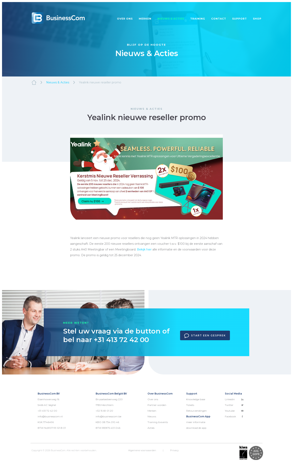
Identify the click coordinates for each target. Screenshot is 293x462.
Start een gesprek (205, 335)
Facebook (234, 416)
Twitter (234, 405)
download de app (196, 427)
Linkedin (234, 399)
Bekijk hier (144, 249)
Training (197, 18)
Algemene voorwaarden (142, 450)
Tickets (190, 405)
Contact (218, 18)
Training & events (158, 422)
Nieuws (152, 416)
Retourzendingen (196, 410)
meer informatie (195, 422)
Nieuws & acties (170, 18)
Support (239, 18)
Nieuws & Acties (57, 82)
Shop (257, 18)
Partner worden (157, 405)
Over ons (125, 18)
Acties (151, 427)
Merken (145, 18)
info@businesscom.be (108, 416)
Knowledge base (195, 399)
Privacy (174, 450)
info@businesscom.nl (50, 416)
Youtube (234, 410)
